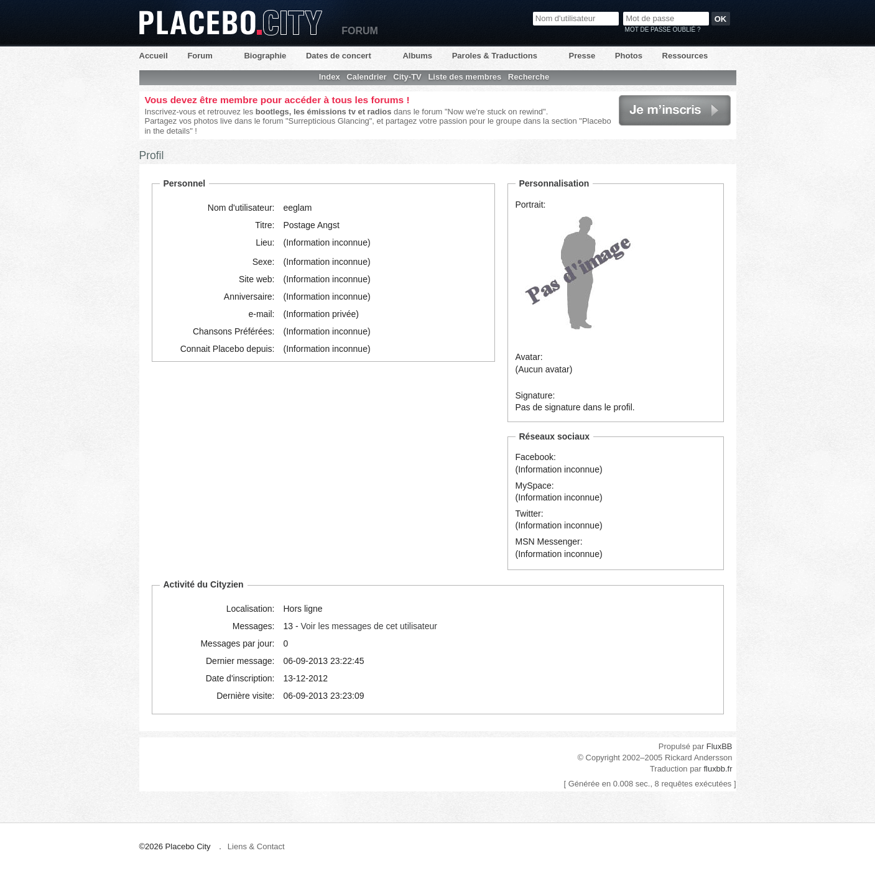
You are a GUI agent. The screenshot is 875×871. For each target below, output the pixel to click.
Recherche (528, 76)
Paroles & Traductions (494, 55)
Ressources (685, 55)
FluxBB (719, 746)
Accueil (153, 55)
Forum (199, 55)
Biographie (265, 55)
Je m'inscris (675, 110)
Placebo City (230, 22)
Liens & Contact (256, 846)
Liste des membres (464, 76)
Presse (582, 55)
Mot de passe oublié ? (663, 29)
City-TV (407, 76)
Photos (628, 55)
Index (329, 76)
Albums (417, 55)
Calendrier (366, 76)
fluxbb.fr (717, 768)
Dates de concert (338, 55)
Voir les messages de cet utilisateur (369, 626)
